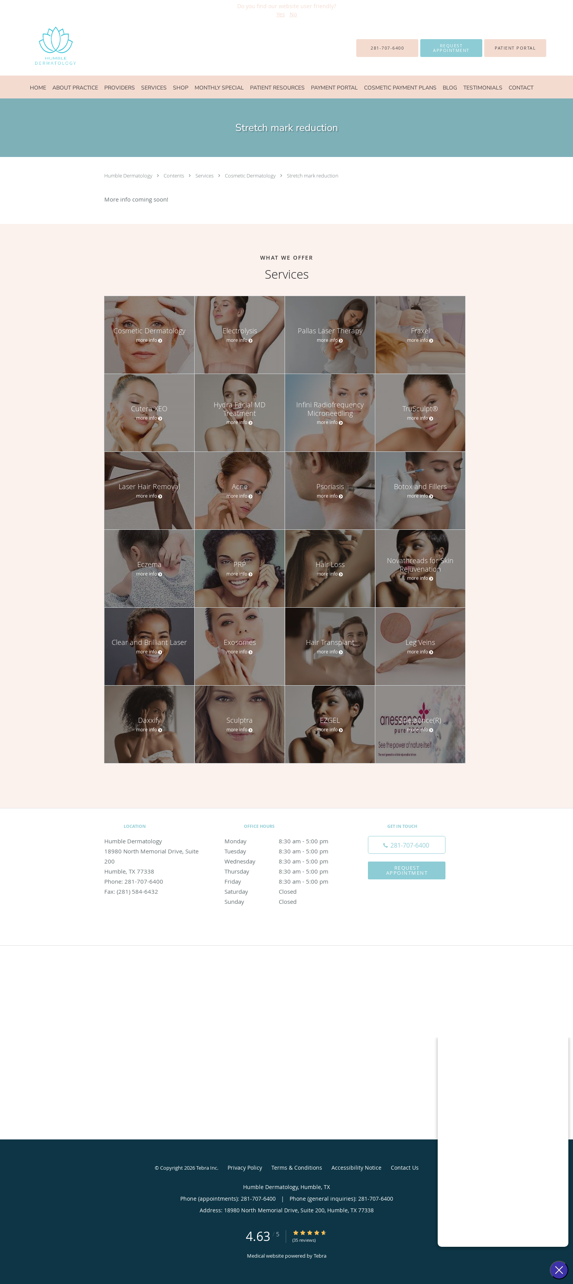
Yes (280, 14)
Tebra (320, 1255)
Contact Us (405, 1167)
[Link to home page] (40, 48)
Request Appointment (407, 870)
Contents (174, 175)
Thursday (284, 871)
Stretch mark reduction (312, 175)
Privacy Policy (245, 1167)
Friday (284, 881)
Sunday (284, 901)
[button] (451, 48)
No (293, 14)
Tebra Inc (206, 1167)
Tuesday (284, 851)
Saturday (284, 891)
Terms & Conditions (296, 1167)
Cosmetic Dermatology (251, 175)
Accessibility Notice (356, 1167)
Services (205, 175)
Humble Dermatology (129, 175)
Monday (284, 841)
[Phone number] (406, 845)
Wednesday (284, 861)
